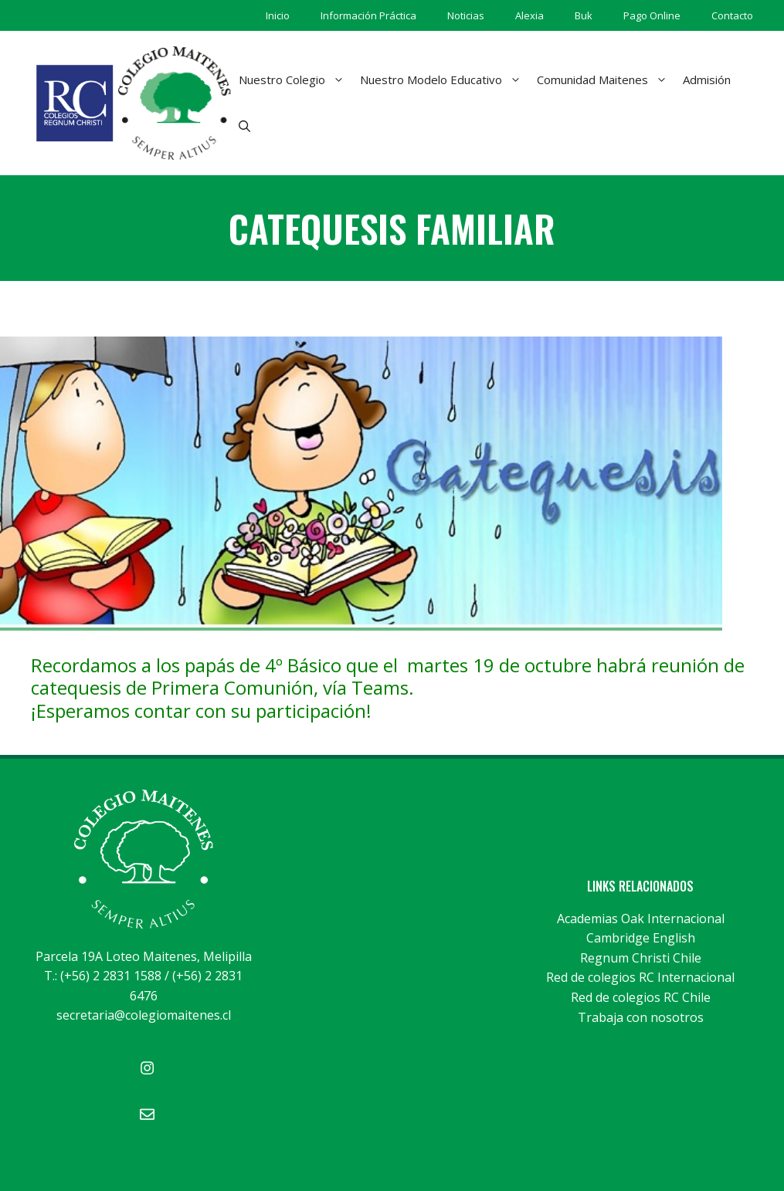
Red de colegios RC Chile (641, 997)
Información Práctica (368, 15)
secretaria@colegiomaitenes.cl (143, 1015)
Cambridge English (640, 937)
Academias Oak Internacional (641, 918)
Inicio (278, 15)
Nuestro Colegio (295, 79)
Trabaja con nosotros (641, 1017)
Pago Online (651, 15)
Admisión (707, 79)
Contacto (732, 15)
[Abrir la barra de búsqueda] (244, 126)
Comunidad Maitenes (606, 79)
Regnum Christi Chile (640, 957)
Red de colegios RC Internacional (640, 977)
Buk (583, 15)
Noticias (465, 15)
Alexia (529, 15)
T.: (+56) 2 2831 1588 (102, 975)
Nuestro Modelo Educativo (444, 79)
